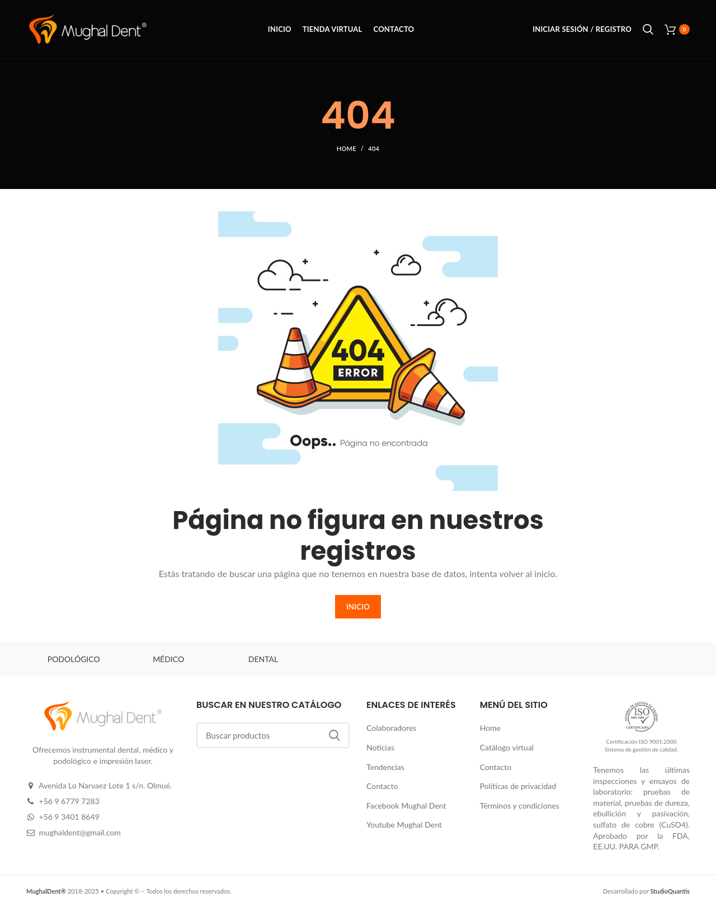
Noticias (380, 747)
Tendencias (385, 767)
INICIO (358, 606)
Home (346, 148)
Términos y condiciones (519, 805)
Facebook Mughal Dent (406, 805)
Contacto (382, 786)
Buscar (334, 735)
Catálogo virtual (507, 747)
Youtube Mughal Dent (404, 824)
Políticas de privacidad (518, 786)
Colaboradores (391, 728)
